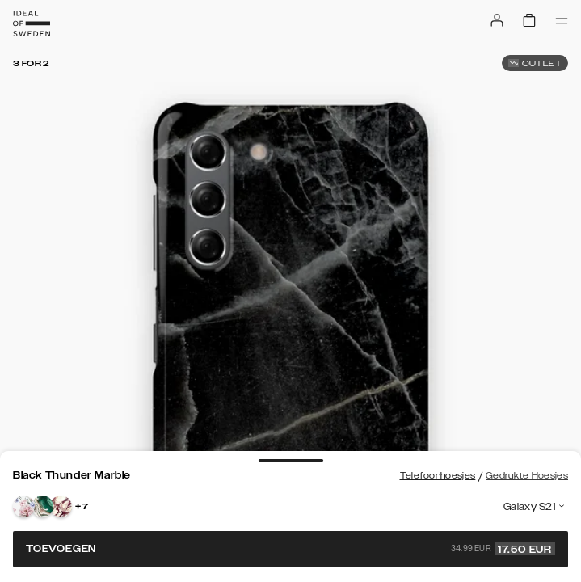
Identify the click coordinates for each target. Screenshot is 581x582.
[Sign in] (497, 20)
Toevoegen (290, 548)
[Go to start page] (31, 23)
